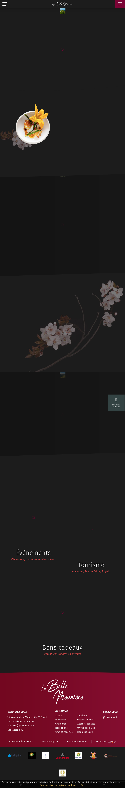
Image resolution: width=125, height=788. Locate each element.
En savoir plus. (46, 785)
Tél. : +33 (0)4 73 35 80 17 (20, 721)
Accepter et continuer (65, 785)
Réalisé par (106, 741)
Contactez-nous (16, 729)
